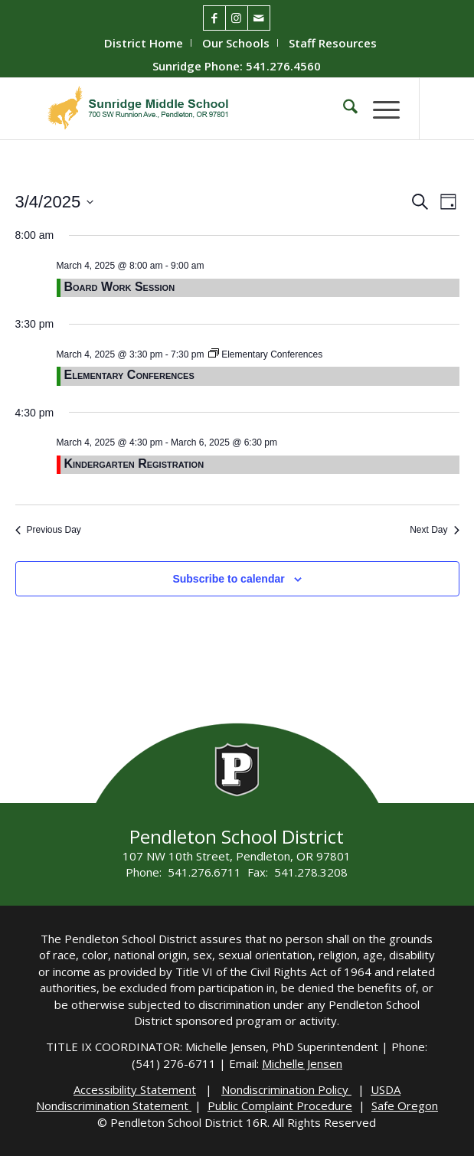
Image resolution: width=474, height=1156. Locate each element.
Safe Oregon (404, 1105)
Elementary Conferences (129, 374)
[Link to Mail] (259, 18)
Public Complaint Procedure (280, 1105)
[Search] (343, 108)
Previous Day (48, 529)
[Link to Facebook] (214, 18)
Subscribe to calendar (228, 579)
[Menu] (379, 108)
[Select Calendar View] (448, 202)
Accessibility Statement (135, 1089)
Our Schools (236, 43)
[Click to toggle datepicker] (54, 201)
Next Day (434, 529)
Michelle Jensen (302, 1063)
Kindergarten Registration (134, 463)
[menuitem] (143, 43)
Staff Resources (333, 43)
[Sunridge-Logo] (196, 108)
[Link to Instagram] (236, 18)
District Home (143, 43)
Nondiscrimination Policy (286, 1089)
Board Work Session (119, 286)
